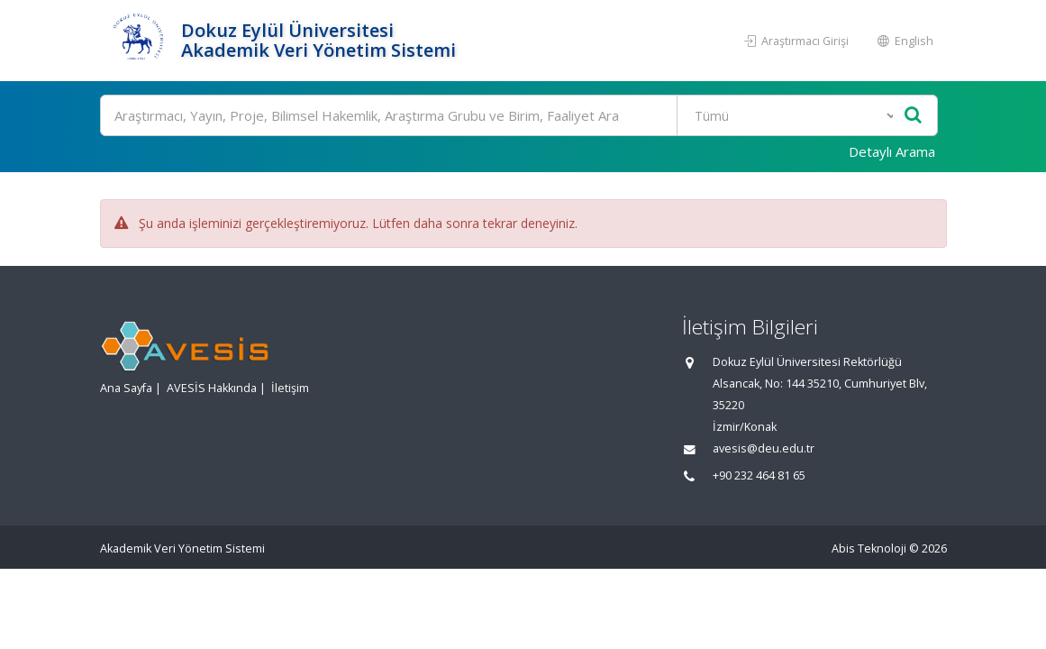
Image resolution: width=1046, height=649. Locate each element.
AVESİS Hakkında (212, 388)
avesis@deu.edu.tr (763, 448)
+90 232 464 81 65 (759, 475)
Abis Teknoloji (869, 548)
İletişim (290, 388)
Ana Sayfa (126, 388)
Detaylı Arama (892, 151)
